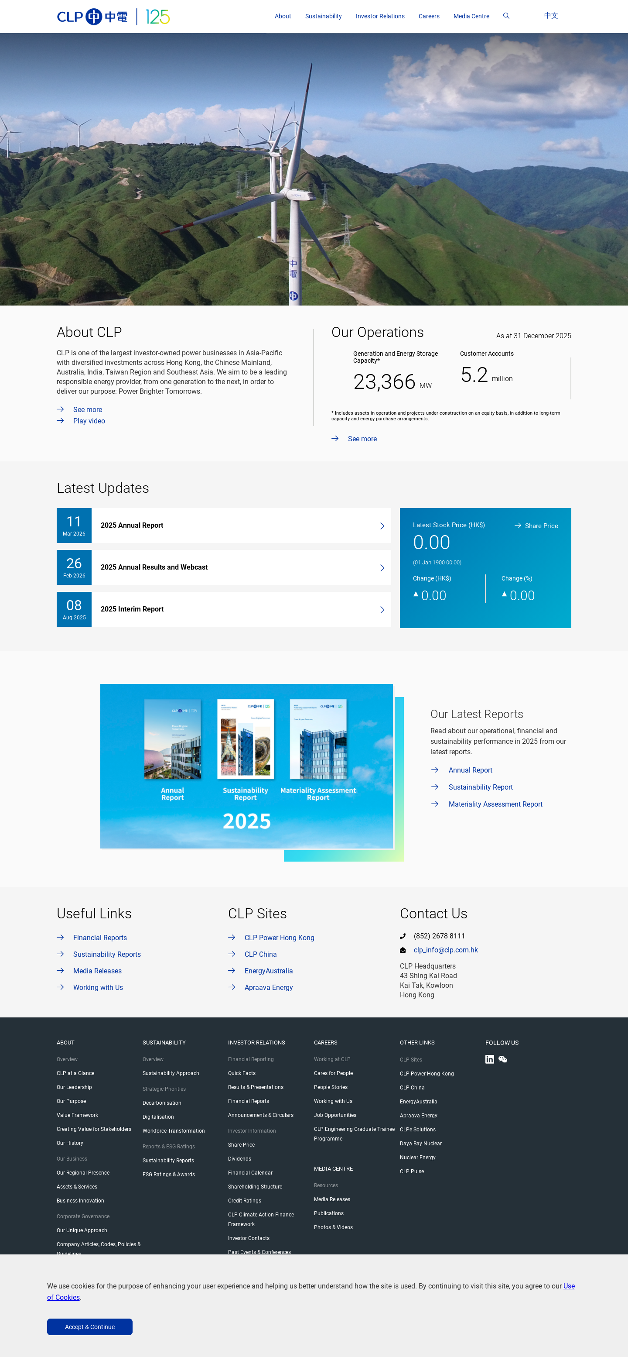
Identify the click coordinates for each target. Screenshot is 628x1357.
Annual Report (470, 770)
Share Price (536, 526)
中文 (560, 15)
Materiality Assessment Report (496, 804)
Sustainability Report (481, 787)
